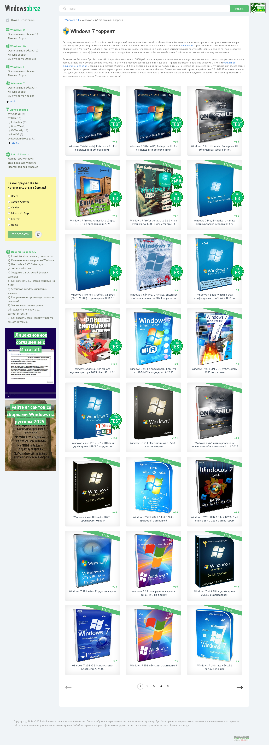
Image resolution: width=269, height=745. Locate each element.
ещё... (13, 101)
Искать (239, 8)
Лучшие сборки (17, 38)
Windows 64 (72, 20)
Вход (14, 20)
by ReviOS (13, 134)
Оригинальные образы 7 (22, 87)
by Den (12, 118)
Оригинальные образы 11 (23, 34)
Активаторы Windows (21, 158)
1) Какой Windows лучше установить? (30, 256)
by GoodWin (15, 126)
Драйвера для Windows (22, 162)
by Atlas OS (14, 113)
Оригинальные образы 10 (23, 50)
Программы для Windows (23, 166)
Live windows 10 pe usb (22, 58)
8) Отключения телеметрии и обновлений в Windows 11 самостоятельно (25, 309)
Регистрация (27, 20)
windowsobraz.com (52, 721)
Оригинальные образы (21, 71)
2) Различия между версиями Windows (31, 260)
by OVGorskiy (15, 130)
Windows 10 (187, 45)
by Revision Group (18, 138)
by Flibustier (15, 122)
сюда (186, 725)
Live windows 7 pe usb (21, 95)
